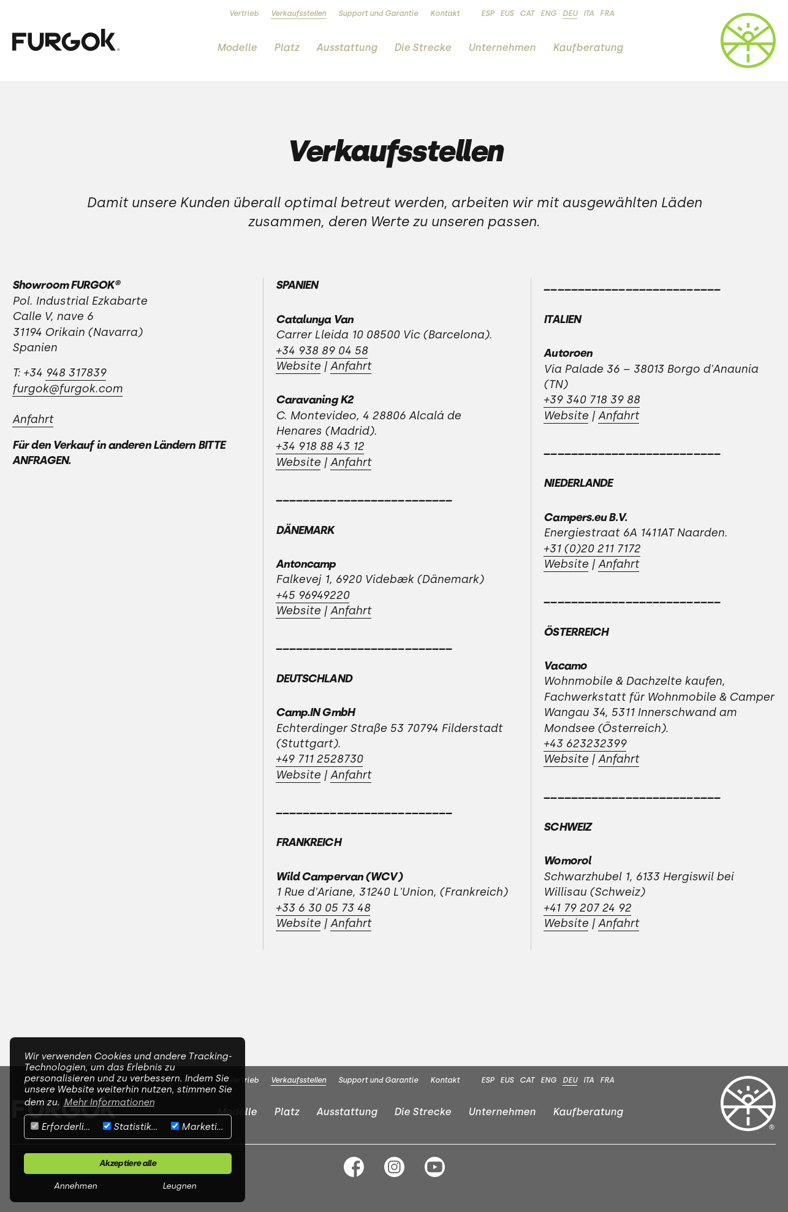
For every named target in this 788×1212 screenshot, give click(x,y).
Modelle (237, 47)
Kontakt (445, 13)
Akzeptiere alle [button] (127, 1163)
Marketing (199, 1126)
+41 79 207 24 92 (587, 908)
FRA (607, 13)
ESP (487, 13)
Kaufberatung (588, 47)
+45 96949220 (312, 595)
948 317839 (75, 372)
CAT (527, 13)
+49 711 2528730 (319, 759)
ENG (548, 13)
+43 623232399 (585, 743)
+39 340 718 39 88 (592, 399)
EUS (506, 13)
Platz (286, 47)
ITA (588, 13)
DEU (570, 13)
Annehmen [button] (75, 1186)
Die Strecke (422, 47)
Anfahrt (32, 419)
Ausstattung (346, 47)
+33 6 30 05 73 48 (323, 908)
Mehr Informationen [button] (109, 1102)
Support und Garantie (378, 13)
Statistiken (132, 1126)
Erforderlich (62, 1126)
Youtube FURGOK (435, 1167)
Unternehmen (502, 47)
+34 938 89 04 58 (322, 350)
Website (298, 366)
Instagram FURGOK (394, 1167)
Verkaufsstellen (298, 13)
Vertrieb (244, 13)
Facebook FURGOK (354, 1167)
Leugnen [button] (179, 1186)
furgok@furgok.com (67, 388)
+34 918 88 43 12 (320, 446)
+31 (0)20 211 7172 (592, 548)
